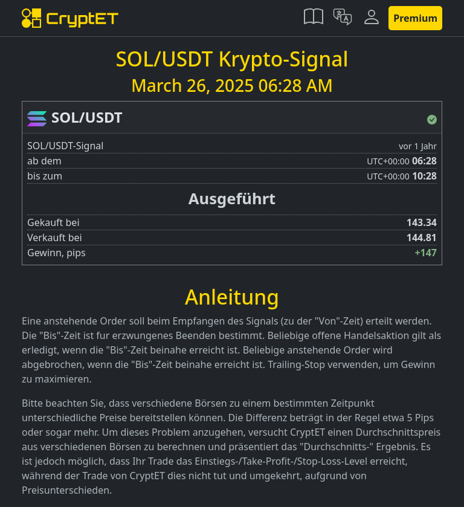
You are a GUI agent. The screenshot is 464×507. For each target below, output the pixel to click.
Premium (415, 18)
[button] (313, 18)
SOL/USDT (87, 117)
